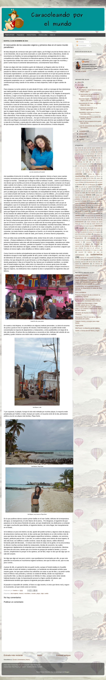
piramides (82, 234)
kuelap (89, 205)
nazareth (82, 228)
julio (80, 139)
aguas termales (79, 150)
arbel (76, 155)
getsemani (78, 190)
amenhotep (86, 152)
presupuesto (91, 238)
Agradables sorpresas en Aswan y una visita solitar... (89, 113)
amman (100, 152)
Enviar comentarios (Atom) (21, 659)
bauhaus (83, 157)
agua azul (86, 148)
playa (38, 593)
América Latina (43, 35)
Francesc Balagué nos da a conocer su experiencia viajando (87, 295)
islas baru (77, 201)
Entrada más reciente (13, 655)
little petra (82, 207)
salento (77, 246)
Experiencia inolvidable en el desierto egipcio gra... (88, 108)
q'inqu (82, 240)
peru (98, 232)
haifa (83, 192)
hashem (100, 192)
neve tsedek (97, 228)
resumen (97, 244)
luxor (89, 207)
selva (100, 250)
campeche (84, 164)
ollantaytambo (82, 230)
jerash (76, 203)
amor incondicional (82, 153)
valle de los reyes (90, 261)
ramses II (78, 242)
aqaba (98, 153)
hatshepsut (80, 195)
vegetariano (85, 263)
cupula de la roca (88, 178)
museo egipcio (79, 226)
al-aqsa (92, 150)
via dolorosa (96, 263)
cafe (87, 162)
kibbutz (83, 205)
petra (76, 234)
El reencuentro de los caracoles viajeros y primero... (89, 95)
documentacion (90, 182)
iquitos (96, 197)
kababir (98, 203)
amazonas (78, 152)
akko (86, 150)
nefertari (89, 228)
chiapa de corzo (89, 170)
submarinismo (79, 255)
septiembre (83, 137)
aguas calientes (96, 148)
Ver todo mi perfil (80, 71)
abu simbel (78, 148)
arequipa (82, 155)
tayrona (77, 259)
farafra (90, 188)
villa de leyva (86, 265)
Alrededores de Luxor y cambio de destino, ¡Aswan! (90, 117)
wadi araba (95, 265)
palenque (77, 232)
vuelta (46, 593)
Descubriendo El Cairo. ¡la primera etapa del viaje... (90, 104)
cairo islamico (96, 162)
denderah (83, 180)
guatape (96, 190)
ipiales (90, 197)
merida (98, 213)
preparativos (79, 238)
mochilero (27, 593)
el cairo (96, 187)
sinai (98, 252)
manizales (84, 209)
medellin (93, 211)
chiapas (98, 170)
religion (87, 244)
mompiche (78, 217)
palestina (84, 232)
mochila (98, 215)
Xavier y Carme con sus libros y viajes (87, 330)
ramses (98, 240)
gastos (98, 189)
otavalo (98, 230)
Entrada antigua (63, 655)
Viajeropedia (79, 325)
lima (76, 207)
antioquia (92, 153)
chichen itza (89, 171)
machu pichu (97, 207)
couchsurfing (80, 176)
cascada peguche (81, 166)
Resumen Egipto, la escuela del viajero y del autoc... (89, 99)
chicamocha (78, 171)
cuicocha (77, 178)
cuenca (98, 176)
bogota (83, 160)
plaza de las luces (89, 236)
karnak (77, 205)
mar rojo (99, 209)
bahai (76, 158)
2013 (79, 85)
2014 (79, 82)
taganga (82, 257)
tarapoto (98, 257)
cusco (98, 178)
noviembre (82, 131)
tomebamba (97, 259)
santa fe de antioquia (93, 248)
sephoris (90, 252)
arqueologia (90, 156)
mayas (86, 211)
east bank (99, 182)
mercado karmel (89, 213)
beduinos (95, 158)
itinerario (93, 201)
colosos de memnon (94, 174)
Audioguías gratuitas (81, 275)
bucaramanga (78, 162)
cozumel (92, 176)
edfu (86, 184)
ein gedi (81, 186)
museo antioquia (91, 221)
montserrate (84, 219)
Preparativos (20, 35)
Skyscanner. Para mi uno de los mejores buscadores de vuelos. (88, 318)
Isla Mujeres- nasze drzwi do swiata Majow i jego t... (90, 90)
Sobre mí (52, 35)
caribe (92, 164)
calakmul (77, 164)
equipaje (83, 188)
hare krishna (92, 192)
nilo (76, 230)
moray (91, 219)
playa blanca (97, 234)
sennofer (81, 252)
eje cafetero (89, 186)
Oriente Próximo (31, 35)
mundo (33, 593)
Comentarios (81, 45)
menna (81, 213)
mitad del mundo (89, 215)
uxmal (82, 261)
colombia (78, 174)
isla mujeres (14, 593)
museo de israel (85, 223)
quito (93, 240)
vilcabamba (78, 265)
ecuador (79, 184)
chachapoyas (78, 170)
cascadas (92, 166)
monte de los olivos (88, 217)
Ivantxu (86, 62)
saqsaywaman (79, 250)
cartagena (99, 164)
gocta (89, 190)
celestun (85, 168)
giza (84, 190)
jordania (91, 203)
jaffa (99, 201)
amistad (93, 152)
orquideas (91, 230)
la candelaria (97, 205)
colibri (98, 171)
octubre (81, 134)
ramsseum (89, 242)
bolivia (91, 160)
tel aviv (83, 259)
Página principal (9, 35)
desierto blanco (92, 180)
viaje (42, 593)
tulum (76, 261)
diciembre (82, 87)
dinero (82, 182)
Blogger (66, 672)
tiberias (90, 259)
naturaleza (98, 226)
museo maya (88, 226)
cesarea (98, 168)
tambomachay (90, 257)
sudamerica (96, 254)
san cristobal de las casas (90, 246)
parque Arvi (92, 232)
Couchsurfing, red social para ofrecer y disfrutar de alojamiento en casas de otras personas (88, 288)
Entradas (80, 42)
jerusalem (83, 203)
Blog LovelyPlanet (81, 278)
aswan (98, 156)
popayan (98, 236)
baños (89, 157)
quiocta (88, 240)
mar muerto (92, 209)
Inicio (39, 655)
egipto (100, 184)
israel (84, 201)
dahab (77, 180)
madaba (77, 209)
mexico (21, 593)
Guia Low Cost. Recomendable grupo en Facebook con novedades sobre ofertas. (88, 300)
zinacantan (83, 267)
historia (88, 195)
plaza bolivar (78, 236)
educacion (92, 184)
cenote (91, 168)
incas (84, 197)
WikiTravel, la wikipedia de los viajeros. (87, 328)
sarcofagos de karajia (91, 250)
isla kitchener (86, 199)
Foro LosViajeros (80, 292)
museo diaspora (96, 223)
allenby (98, 150)
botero (98, 160)
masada (79, 211)
